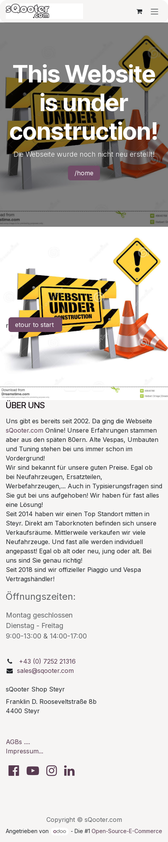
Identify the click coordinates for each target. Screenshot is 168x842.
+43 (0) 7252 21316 (47, 661)
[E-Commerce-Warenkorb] (139, 11)
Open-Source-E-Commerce (127, 831)
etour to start (35, 325)
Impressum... (24, 751)
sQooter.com (24, 430)
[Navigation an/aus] (154, 11)
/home (84, 173)
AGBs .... (18, 742)
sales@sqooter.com (45, 670)
